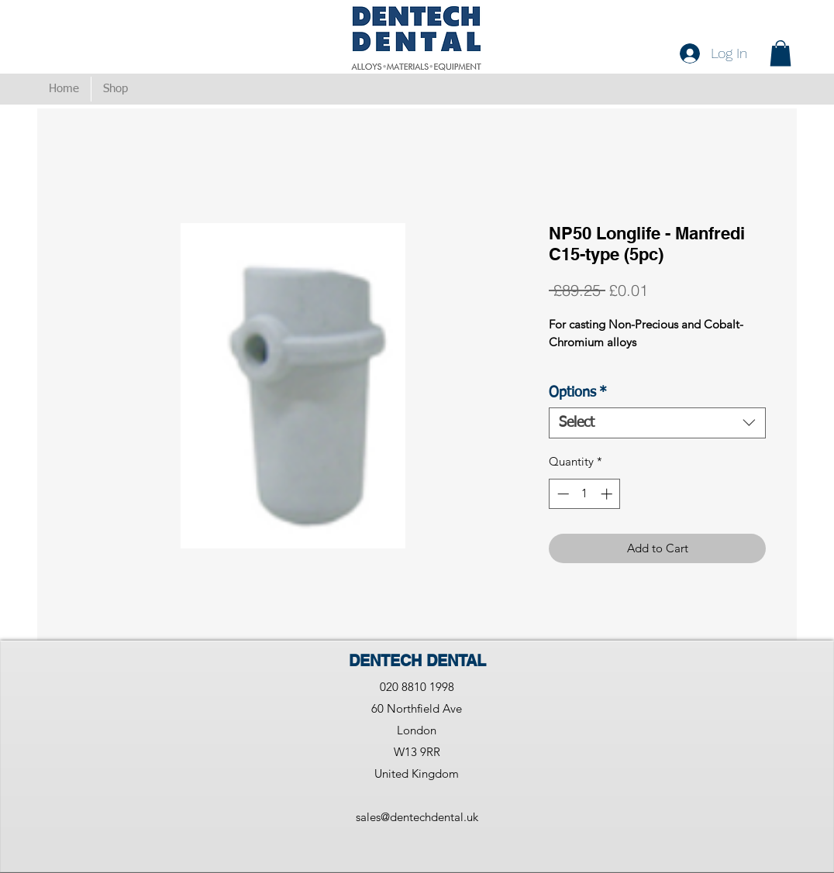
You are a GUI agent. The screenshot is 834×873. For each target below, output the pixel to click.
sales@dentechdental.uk (417, 816)
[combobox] (657, 422)
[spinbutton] (585, 493)
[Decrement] (561, 493)
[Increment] (608, 493)
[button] (780, 53)
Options (578, 393)
